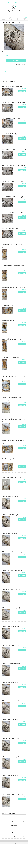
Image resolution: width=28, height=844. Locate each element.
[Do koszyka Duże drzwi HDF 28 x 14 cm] (22, 362)
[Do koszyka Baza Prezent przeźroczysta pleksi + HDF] (22, 466)
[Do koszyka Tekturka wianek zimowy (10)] (22, 612)
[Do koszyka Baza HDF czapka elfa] (22, 325)
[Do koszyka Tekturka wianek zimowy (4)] (22, 743)
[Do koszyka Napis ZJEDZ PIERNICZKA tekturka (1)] (22, 170)
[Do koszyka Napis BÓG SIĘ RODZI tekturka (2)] (22, 202)
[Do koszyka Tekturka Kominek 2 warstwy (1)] (22, 575)
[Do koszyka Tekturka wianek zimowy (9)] (22, 631)
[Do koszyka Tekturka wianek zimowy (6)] (22, 706)
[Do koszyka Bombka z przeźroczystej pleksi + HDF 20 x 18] (22, 384)
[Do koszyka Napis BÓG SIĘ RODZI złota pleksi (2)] (22, 91)
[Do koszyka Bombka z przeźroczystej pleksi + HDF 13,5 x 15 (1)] (22, 405)
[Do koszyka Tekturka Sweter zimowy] (22, 538)
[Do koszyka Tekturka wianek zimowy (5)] (22, 724)
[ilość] (3, 60)
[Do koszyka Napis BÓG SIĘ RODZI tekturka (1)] (22, 217)
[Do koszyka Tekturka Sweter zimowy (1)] (22, 519)
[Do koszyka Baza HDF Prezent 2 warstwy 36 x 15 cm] (22, 252)
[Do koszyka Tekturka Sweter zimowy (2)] (22, 501)
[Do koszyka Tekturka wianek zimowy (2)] (22, 780)
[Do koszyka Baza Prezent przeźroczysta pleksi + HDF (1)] (22, 448)
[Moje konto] (17, 18)
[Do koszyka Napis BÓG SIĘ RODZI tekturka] (22, 233)
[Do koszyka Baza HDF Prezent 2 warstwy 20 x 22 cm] (22, 273)
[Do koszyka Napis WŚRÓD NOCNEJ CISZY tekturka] (22, 154)
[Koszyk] (24, 18)
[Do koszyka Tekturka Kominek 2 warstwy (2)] (22, 557)
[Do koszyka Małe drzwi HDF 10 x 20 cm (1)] (22, 344)
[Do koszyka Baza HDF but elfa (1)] (22, 310)
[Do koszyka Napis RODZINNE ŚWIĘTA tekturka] (22, 799)
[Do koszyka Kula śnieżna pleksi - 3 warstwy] (22, 482)
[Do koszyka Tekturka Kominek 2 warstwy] (22, 594)
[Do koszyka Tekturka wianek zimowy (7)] (22, 687)
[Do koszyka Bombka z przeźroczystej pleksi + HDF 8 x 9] (22, 426)
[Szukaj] (10, 18)
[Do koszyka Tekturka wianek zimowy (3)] (22, 761)
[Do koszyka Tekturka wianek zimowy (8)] (22, 650)
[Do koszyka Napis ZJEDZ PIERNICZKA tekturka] (22, 186)
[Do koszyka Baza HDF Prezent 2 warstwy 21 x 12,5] (22, 292)
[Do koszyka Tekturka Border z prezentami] (22, 668)
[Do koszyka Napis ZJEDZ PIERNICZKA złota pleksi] (22, 107)
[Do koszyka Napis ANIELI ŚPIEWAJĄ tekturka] (22, 138)
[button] (3, 18)
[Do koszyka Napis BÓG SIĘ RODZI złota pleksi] (22, 123)
